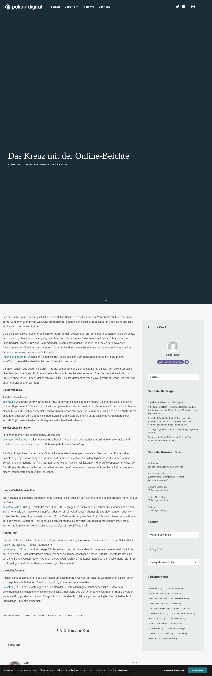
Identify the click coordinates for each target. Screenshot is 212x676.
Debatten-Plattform (152, 611)
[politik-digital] (23, 7)
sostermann (61, 39)
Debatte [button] (71, 6)
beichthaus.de (11, 255)
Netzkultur (39, 364)
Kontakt (78, 672)
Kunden (146, 628)
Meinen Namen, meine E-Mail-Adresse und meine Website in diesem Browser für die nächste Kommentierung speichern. (63, 508)
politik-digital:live (84, 616)
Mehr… (112, 637)
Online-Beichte (54, 364)
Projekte (88, 6)
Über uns (106, 6)
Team (181, 621)
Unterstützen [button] (39, 574)
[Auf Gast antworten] (134, 410)
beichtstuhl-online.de (15, 187)
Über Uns (182, 603)
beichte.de (9, 149)
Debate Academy (84, 611)
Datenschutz (109, 672)
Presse (134, 672)
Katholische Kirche (12, 364)
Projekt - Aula (149, 624)
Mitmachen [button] (174, 574)
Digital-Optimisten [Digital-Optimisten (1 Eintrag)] (158, 347)
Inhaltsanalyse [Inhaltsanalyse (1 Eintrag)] (157, 367)
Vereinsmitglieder (187, 626)
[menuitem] (54, 7)
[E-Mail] (186, 110)
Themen (54, 6)
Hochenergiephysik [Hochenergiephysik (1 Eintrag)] (158, 362)
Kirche (27, 364)
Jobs (123, 672)
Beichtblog (9, 335)
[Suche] (173, 125)
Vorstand (183, 635)
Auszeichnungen (187, 649)
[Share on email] (88, 378)
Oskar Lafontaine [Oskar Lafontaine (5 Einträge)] (158, 372)
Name (12, 491)
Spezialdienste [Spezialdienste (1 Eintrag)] (156, 377)
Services (182, 617)
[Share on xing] (84, 378)
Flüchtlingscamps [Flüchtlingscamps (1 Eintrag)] (158, 352)
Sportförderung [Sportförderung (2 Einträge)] (176, 377)
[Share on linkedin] (72, 378)
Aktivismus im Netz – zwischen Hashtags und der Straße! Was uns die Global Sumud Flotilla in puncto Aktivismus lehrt (122, 626)
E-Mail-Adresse (62, 491)
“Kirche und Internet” (15, 104)
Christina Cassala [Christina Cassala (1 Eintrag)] (175, 337)
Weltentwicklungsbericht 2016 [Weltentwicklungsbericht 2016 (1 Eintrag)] (163, 387)
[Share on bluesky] (80, 378)
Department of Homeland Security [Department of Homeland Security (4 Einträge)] (165, 342)
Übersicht (183, 612)
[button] (205, 7)
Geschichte (184, 645)
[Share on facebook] (57, 378)
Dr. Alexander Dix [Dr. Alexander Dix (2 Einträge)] (180, 347)
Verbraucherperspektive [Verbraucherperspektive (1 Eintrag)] (161, 382)
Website (79, 364)
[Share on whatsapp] (76, 378)
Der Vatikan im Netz (39, 39)
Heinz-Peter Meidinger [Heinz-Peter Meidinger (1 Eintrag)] (159, 357)
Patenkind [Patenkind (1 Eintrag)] (176, 372)
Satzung (182, 640)
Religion (68, 364)
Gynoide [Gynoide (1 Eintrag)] (176, 352)
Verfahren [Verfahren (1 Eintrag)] (182, 382)
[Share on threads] (65, 378)
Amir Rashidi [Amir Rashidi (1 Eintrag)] (155, 337)
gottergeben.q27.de (14, 297)
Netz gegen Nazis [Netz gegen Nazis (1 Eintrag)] (177, 367)
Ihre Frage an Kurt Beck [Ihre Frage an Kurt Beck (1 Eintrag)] (183, 362)
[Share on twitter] (61, 378)
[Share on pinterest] (68, 378)
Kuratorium (184, 631)
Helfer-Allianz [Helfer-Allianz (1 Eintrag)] (182, 357)
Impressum (93, 672)
